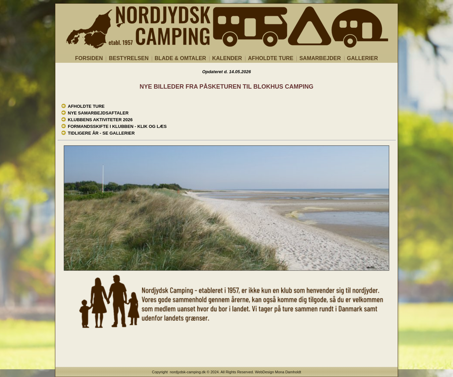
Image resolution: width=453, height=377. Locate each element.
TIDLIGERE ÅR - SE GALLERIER (101, 133)
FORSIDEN (89, 58)
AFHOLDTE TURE (270, 58)
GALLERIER (362, 58)
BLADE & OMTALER (180, 58)
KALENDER (227, 58)
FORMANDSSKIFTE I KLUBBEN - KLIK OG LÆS (117, 126)
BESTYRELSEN (128, 58)
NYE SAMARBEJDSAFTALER (98, 112)
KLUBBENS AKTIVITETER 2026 (100, 119)
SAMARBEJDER (320, 58)
